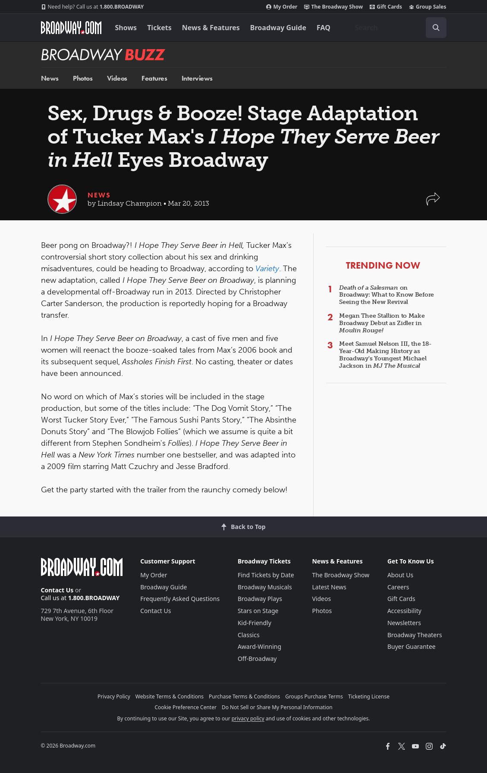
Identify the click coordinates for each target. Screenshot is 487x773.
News (50, 78)
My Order (281, 6)
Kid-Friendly (254, 623)
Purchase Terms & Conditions (244, 696)
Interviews (197, 78)
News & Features (211, 27)
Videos (117, 78)
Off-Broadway (257, 658)
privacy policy (248, 718)
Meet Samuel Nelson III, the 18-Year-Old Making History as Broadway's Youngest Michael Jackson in (385, 354)
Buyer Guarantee (411, 646)
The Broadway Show (333, 6)
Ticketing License (369, 696)
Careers (398, 587)
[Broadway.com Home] (71, 27)
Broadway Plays (260, 599)
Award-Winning (259, 646)
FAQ (323, 27)
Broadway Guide (278, 27)
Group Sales (427, 6)
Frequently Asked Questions (180, 599)
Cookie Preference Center (185, 707)
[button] (433, 203)
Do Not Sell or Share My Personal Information (277, 707)
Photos (82, 78)
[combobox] (397, 27)
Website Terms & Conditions (169, 696)
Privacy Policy (113, 696)
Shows (126, 27)
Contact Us (57, 590)
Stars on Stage (258, 611)
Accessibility (404, 611)
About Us (400, 575)
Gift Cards (386, 6)
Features (154, 78)
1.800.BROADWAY (92, 6)
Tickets (159, 27)
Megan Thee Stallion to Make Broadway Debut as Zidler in (381, 323)
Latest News (329, 587)
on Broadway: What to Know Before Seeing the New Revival (386, 295)
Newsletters (404, 623)
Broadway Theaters (414, 635)
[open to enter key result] (436, 27)
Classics (249, 635)
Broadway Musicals (265, 587)
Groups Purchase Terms (314, 696)
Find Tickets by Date (266, 575)
